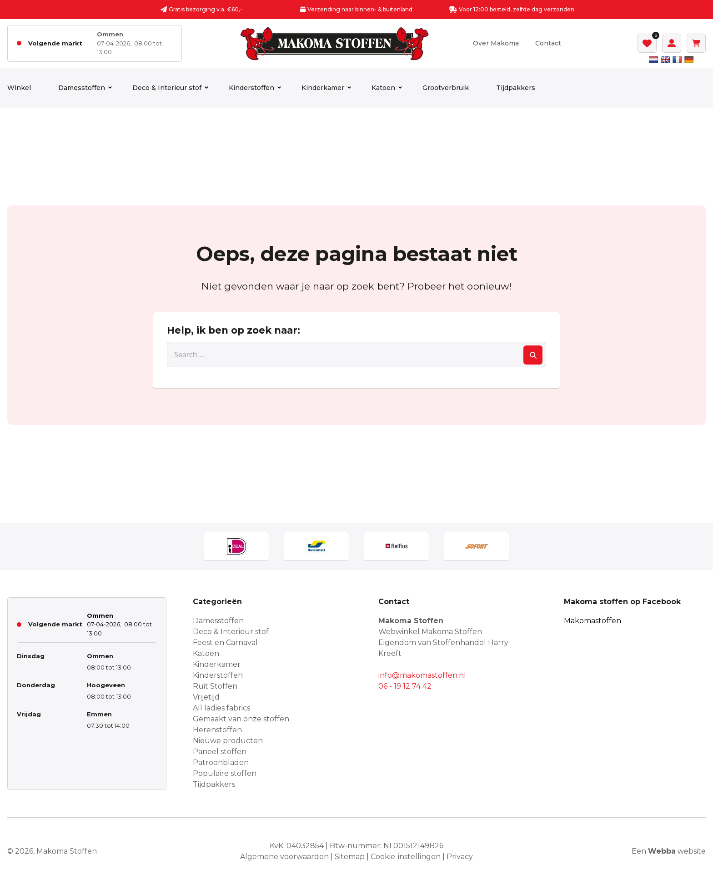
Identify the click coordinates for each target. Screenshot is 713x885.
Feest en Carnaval (225, 642)
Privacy (460, 856)
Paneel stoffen (219, 751)
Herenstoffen (217, 729)
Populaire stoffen (224, 773)
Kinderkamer (322, 88)
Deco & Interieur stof (166, 88)
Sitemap (350, 856)
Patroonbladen (221, 762)
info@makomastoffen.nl (422, 675)
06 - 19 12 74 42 (405, 686)
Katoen (383, 88)
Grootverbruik (445, 88)
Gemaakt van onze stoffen (241, 719)
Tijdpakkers (515, 88)
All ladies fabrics (221, 708)
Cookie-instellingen (406, 856)
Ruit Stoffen (215, 686)
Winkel (19, 88)
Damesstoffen (81, 88)
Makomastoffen (592, 620)
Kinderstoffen (251, 88)
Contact (548, 43)
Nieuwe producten (228, 740)
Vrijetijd (206, 697)
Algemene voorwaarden (284, 856)
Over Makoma (496, 43)
